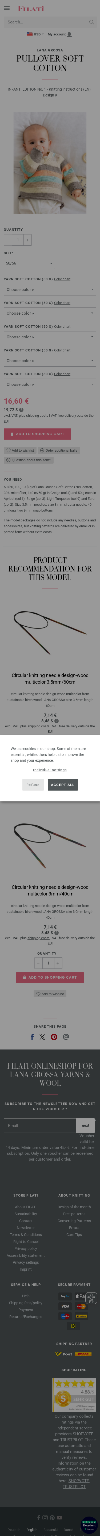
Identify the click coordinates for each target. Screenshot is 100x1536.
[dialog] (50, 768)
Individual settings (50, 770)
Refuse (32, 785)
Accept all (63, 785)
